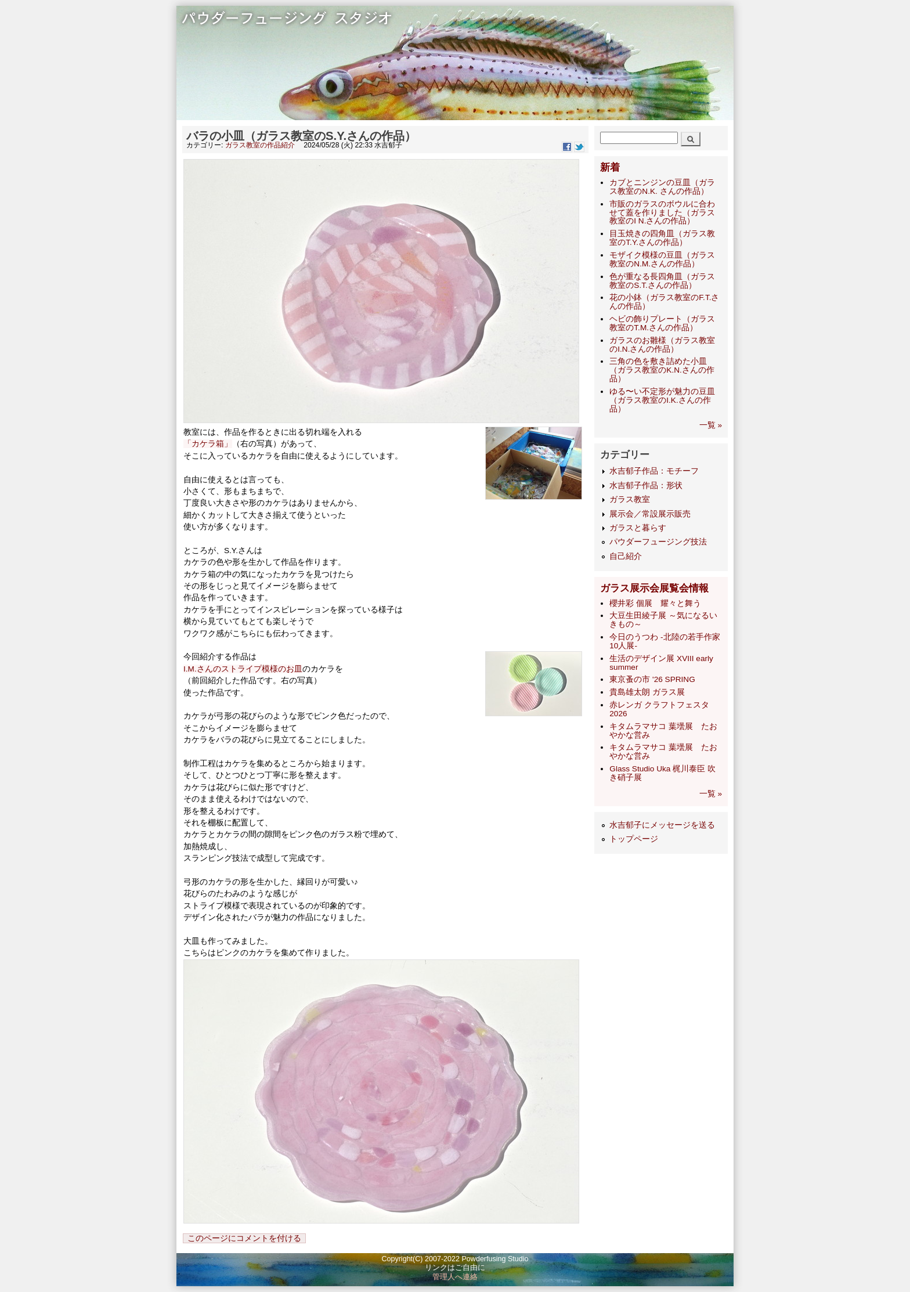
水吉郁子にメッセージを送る (662, 825)
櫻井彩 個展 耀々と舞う (655, 603)
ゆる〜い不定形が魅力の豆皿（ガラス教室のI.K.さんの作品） (662, 400)
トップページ (633, 839)
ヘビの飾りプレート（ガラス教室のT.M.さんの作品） (662, 323)
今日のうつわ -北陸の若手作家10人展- (664, 641)
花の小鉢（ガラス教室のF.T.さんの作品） (664, 302)
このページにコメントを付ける (244, 1238)
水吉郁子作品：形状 (645, 485)
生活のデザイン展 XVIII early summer (661, 663)
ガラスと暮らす (637, 528)
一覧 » (710, 425)
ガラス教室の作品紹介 (260, 145)
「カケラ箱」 (207, 443)
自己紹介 (625, 556)
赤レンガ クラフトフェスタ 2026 (659, 709)
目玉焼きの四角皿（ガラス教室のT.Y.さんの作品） (662, 238)
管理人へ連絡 (455, 1277)
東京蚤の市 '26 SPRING (652, 679)
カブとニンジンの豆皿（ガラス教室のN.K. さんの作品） (662, 187)
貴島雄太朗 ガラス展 (647, 692)
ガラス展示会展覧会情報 (654, 588)
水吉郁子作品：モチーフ (654, 471)
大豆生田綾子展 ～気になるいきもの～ (663, 620)
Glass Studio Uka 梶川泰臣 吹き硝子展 (662, 773)
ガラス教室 (629, 499)
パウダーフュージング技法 (658, 541)
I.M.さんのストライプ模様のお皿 (242, 669)
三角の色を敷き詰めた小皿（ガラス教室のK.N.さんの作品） (661, 370)
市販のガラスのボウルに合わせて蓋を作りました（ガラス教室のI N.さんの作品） (662, 213)
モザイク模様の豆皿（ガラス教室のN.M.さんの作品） (662, 259)
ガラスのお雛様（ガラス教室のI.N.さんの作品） (662, 344)
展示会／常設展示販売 (650, 514)
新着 (610, 167)
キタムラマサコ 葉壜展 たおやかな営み (663, 730)
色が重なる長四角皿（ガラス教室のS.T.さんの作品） (662, 281)
